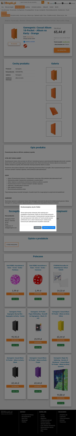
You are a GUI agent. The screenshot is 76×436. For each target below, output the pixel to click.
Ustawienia (37, 227)
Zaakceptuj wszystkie (48, 227)
